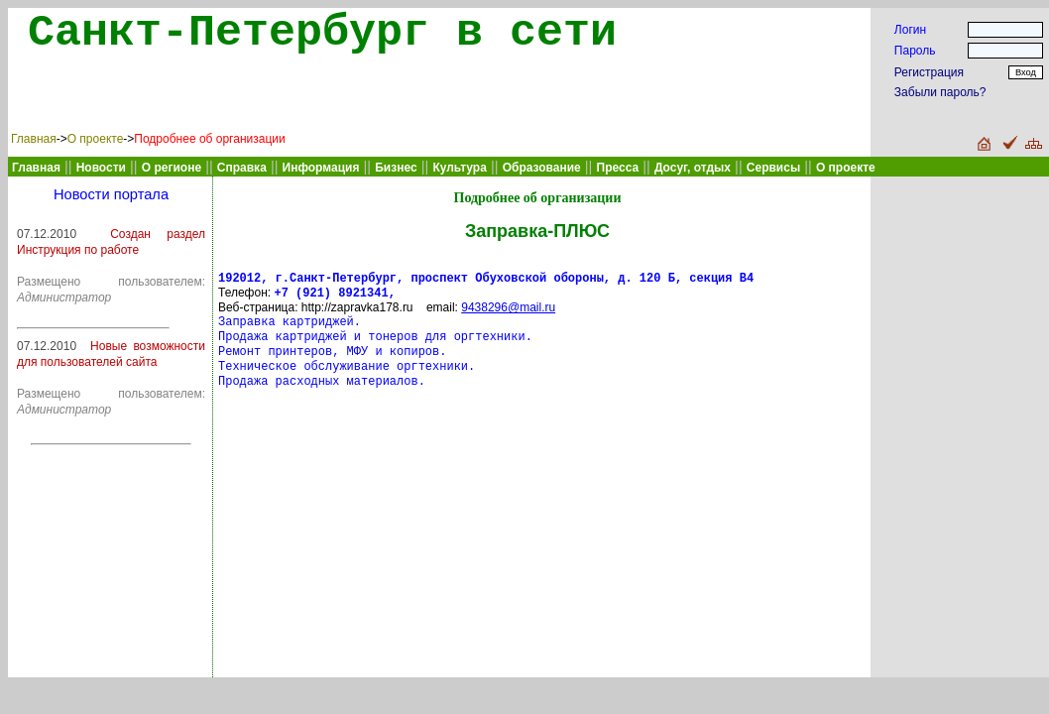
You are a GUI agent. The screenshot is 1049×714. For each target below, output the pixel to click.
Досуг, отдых (692, 168)
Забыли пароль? (940, 92)
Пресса (618, 168)
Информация (321, 168)
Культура (459, 168)
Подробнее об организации (209, 139)
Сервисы (773, 168)
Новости (101, 168)
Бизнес (395, 168)
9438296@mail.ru (508, 311)
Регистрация (929, 72)
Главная (34, 139)
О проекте (95, 139)
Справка (242, 168)
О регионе (171, 168)
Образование (542, 168)
